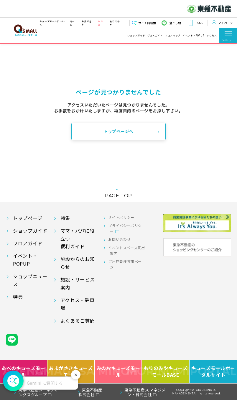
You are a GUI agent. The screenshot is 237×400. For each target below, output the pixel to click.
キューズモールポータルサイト (213, 371)
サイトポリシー (121, 217)
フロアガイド (27, 243)
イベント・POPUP (193, 35)
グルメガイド (155, 35)
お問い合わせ (119, 239)
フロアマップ (172, 35)
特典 (18, 296)
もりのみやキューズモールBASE (166, 371)
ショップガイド (136, 35)
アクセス (212, 35)
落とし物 (175, 23)
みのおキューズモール (118, 371)
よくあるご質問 (77, 320)
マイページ (225, 23)
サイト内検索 (147, 23)
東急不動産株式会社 (90, 392)
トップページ (27, 217)
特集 (65, 217)
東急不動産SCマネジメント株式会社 (145, 392)
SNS (200, 23)
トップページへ (118, 131)
